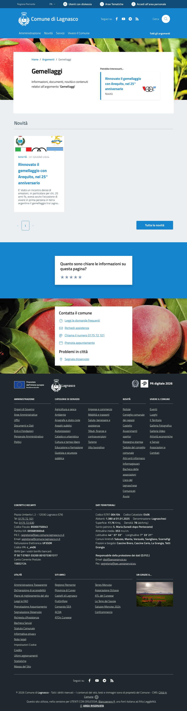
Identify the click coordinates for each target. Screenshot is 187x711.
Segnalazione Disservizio (28, 612)
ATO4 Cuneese (63, 617)
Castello (127, 425)
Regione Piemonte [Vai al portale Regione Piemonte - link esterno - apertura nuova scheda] (26, 4)
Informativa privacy (25, 634)
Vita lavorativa (96, 447)
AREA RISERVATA (91, 706)
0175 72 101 (25, 519)
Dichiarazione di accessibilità (30, 590)
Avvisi (126, 496)
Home (35, 59)
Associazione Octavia (107, 590)
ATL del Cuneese (104, 596)
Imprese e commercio (100, 409)
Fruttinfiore (61, 601)
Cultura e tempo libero (67, 442)
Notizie (127, 409)
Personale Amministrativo (28, 436)
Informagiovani (131, 464)
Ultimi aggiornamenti (26, 655)
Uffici (17, 420)
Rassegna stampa (133, 442)
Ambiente (60, 415)
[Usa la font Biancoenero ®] (77, 4)
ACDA (58, 612)
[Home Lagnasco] (49, 19)
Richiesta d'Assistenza (26, 617)
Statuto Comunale (24, 628)
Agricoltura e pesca (65, 409)
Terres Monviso (103, 585)
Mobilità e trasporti (98, 415)
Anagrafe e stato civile (67, 420)
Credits (18, 650)
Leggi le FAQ (21, 601)
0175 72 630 (26, 523)
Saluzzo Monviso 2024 (108, 606)
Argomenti (48, 59)
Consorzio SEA (63, 606)
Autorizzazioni (62, 431)
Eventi (153, 409)
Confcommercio (103, 612)
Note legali (20, 639)
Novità (23, 157)
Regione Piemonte (65, 585)
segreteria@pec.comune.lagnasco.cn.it (42, 535)
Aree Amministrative (25, 415)
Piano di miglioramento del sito (31, 596)
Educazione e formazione (69, 447)
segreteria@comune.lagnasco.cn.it (41, 539)
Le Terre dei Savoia (105, 601)
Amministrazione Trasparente (30, 585)
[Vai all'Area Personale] (148, 4)
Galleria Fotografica (161, 425)
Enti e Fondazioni (23, 431)
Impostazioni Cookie (25, 645)
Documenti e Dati (24, 425)
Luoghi (153, 415)
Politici (17, 442)
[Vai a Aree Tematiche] (111, 4)
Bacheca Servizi (23, 623)
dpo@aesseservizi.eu (115, 559)
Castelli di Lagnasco (66, 596)
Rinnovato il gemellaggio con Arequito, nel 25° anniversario (123, 83)
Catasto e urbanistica (67, 436)
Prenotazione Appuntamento (30, 606)
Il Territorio (156, 420)
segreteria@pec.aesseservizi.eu (118, 563)
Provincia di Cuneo (65, 590)
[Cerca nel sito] (166, 19)
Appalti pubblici (63, 425)
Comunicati (129, 491)
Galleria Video (157, 431)
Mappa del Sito (22, 666)
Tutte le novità (154, 225)
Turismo (92, 442)
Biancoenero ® (107, 701)
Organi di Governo (24, 409)
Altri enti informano (134, 458)
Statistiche (20, 661)
